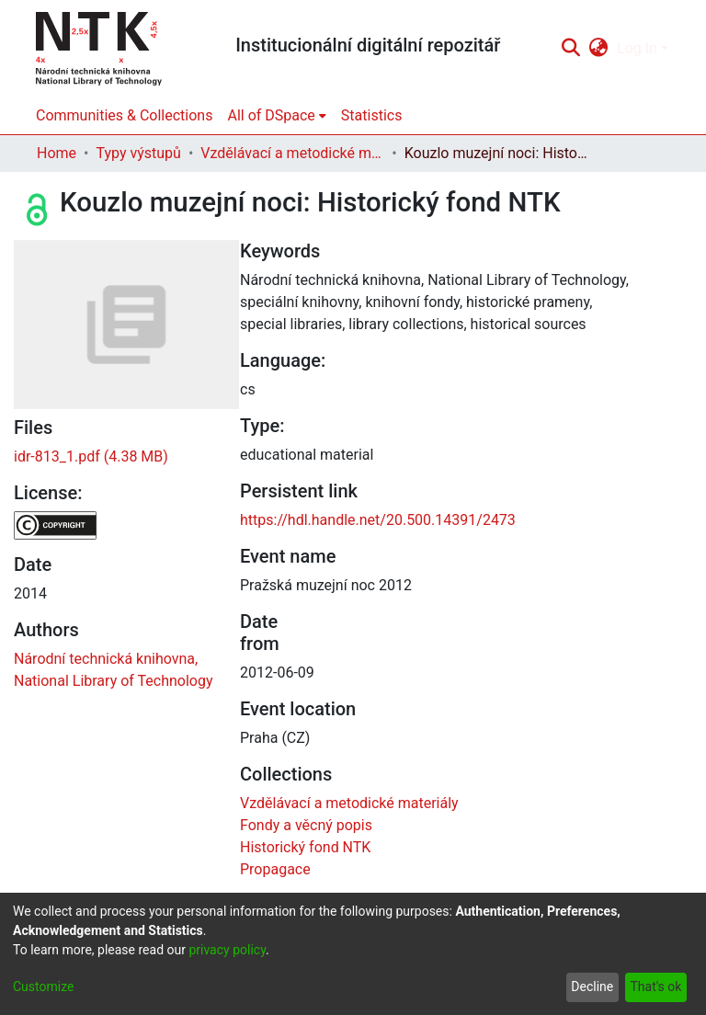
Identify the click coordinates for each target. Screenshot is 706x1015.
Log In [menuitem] (637, 48)
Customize (43, 986)
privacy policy (227, 949)
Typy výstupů (138, 153)
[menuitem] (598, 49)
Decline (592, 986)
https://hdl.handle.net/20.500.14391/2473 (378, 520)
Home (56, 153)
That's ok (655, 986)
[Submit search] (570, 49)
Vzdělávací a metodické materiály (292, 153)
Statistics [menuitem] (372, 115)
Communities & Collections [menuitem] (124, 115)
